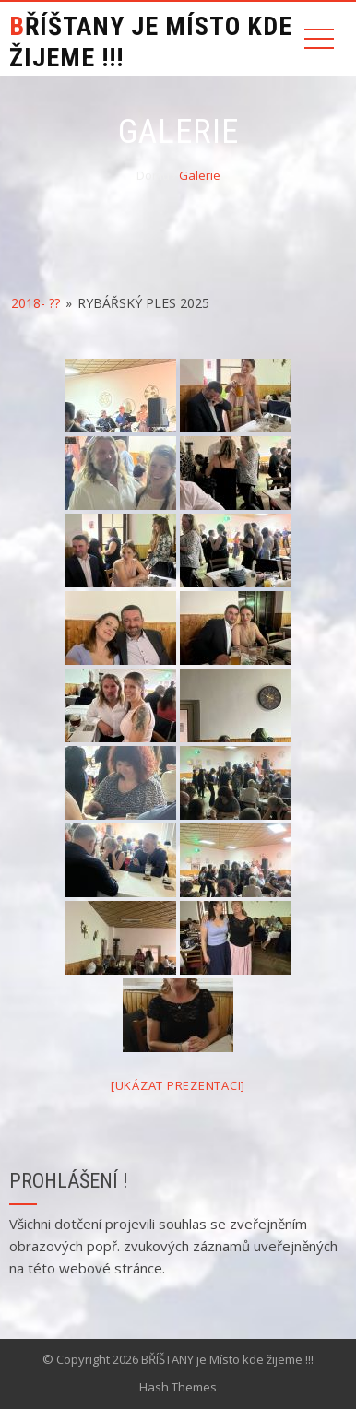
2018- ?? (35, 303)
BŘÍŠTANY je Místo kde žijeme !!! (150, 42)
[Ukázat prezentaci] (178, 1085)
